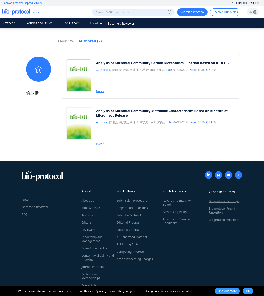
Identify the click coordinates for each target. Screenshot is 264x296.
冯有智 (159, 70)
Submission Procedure (132, 200)
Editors (86, 222)
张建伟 (134, 70)
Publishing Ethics (128, 244)
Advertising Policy (175, 212)
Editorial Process (128, 222)
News (25, 200)
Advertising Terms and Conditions (178, 221)
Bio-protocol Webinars (224, 220)
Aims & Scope (91, 208)
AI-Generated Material (132, 237)
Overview (66, 41)
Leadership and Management (92, 239)
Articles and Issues (42, 23)
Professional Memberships (91, 276)
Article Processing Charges (135, 259)
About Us (88, 200)
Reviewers (88, 230)
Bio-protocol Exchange (224, 201)
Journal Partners (93, 267)
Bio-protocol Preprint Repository (223, 210)
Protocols (11, 23)
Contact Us (89, 285)
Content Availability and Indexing (98, 257)
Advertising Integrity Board (177, 202)
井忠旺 (123, 122)
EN (252, 12)
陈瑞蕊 (113, 70)
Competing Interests (131, 252)
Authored (90, 41)
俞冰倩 (123, 70)
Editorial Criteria (128, 230)
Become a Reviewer (121, 23)
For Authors (73, 23)
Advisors (87, 215)
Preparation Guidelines (132, 208)
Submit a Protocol (192, 12)
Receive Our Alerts (225, 12)
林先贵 (144, 70)
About (96, 23)
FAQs (25, 214)
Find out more (227, 291)
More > (100, 91)
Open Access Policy (95, 248)
